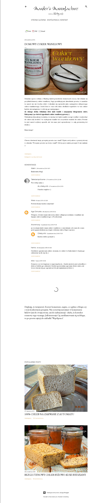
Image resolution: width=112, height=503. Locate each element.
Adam (33, 168)
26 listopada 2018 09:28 (44, 247)
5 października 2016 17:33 (49, 225)
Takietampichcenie (38, 179)
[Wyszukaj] (86, 6)
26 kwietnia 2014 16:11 (43, 168)
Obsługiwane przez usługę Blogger (56, 492)
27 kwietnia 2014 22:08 (53, 179)
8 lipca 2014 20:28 (42, 200)
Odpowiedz (35, 175)
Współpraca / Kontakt (57, 20)
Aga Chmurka (36, 212)
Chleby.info (42, 233)
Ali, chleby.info (43, 186)
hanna (33, 248)
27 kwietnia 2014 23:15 (56, 186)
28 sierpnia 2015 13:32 (49, 211)
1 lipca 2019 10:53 (40, 261)
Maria (33, 200)
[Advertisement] (56, 340)
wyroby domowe (36, 157)
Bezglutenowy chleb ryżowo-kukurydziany (55, 474)
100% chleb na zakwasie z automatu (49, 414)
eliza (32, 261)
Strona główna (38, 20)
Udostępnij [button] (27, 154)
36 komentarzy (38, 479)
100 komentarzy (38, 418)
